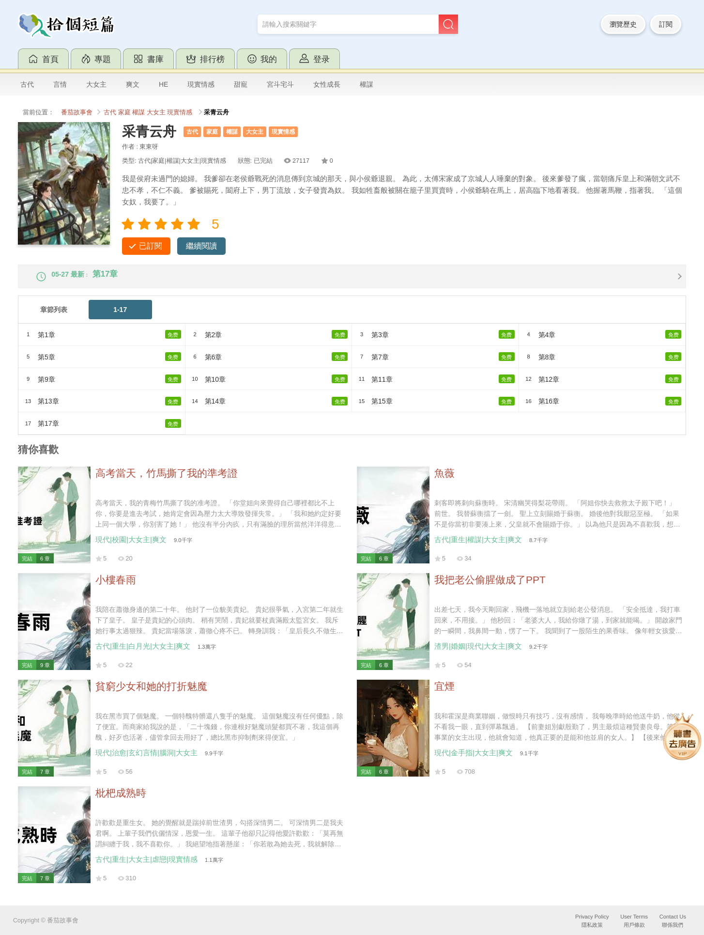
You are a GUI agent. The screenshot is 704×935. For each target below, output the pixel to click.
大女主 (96, 84)
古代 (27, 84)
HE (163, 84)
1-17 (120, 318)
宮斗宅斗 (280, 84)
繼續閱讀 (201, 246)
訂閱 (666, 24)
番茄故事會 (76, 112)
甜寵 (240, 84)
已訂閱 (150, 246)
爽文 (132, 84)
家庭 (124, 112)
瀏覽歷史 (623, 24)
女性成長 (326, 84)
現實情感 (200, 84)
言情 (60, 84)
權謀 (366, 84)
